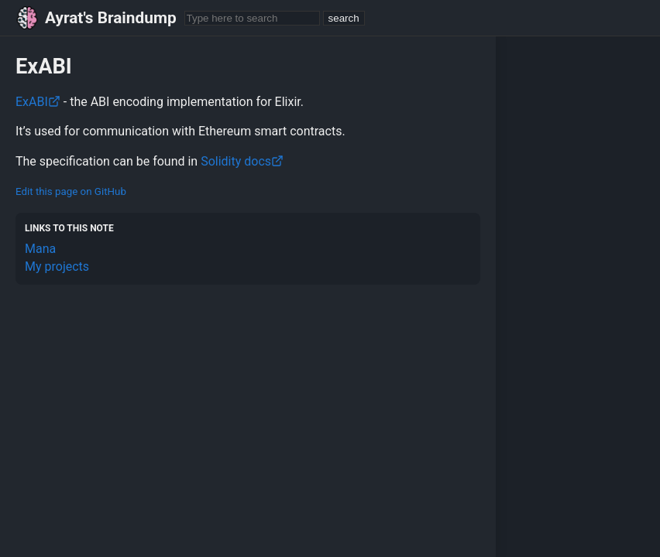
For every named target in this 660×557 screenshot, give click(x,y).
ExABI (37, 101)
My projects (57, 266)
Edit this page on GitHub (70, 191)
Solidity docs (242, 161)
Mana (40, 248)
